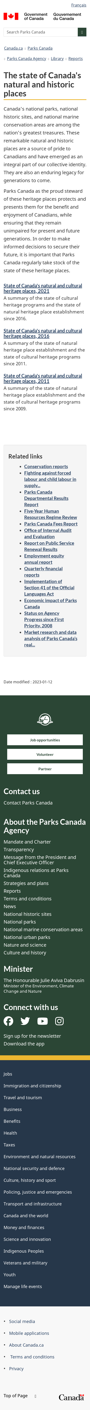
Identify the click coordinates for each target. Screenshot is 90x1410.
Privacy (16, 1368)
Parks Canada (40, 48)
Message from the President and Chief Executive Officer (40, 860)
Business (13, 1109)
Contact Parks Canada (28, 802)
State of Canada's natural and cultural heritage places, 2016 (43, 333)
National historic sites (28, 914)
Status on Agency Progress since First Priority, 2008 (44, 619)
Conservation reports (46, 466)
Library (57, 58)
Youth (10, 1274)
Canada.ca (13, 48)
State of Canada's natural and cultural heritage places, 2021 (43, 288)
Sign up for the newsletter (32, 1036)
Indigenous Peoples (24, 1251)
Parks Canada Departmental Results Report (46, 498)
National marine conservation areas (43, 929)
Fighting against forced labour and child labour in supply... (50, 479)
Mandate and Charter (27, 841)
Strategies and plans (26, 883)
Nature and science (25, 945)
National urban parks (27, 937)
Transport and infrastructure (33, 1204)
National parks (20, 921)
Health (10, 1133)
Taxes (9, 1145)
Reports (75, 58)
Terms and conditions (28, 898)
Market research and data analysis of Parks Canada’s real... (50, 638)
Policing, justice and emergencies (38, 1192)
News (10, 906)
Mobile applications (29, 1333)
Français (78, 5)
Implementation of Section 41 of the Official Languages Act (49, 588)
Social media (22, 1321)
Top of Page (20, 1395)
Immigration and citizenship (32, 1086)
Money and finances (24, 1227)
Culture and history (25, 952)
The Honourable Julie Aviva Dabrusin (44, 985)
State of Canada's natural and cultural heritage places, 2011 (43, 378)
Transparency (19, 849)
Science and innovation (27, 1239)
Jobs (8, 1074)
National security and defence (34, 1168)
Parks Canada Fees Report (51, 523)
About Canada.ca (26, 1345)
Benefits (12, 1121)
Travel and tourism (23, 1097)
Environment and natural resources (40, 1156)
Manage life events (23, 1286)
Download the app (24, 1043)
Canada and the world (26, 1215)
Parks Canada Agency (26, 58)
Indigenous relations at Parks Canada (36, 873)
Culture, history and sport (30, 1180)
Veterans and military (25, 1263)
